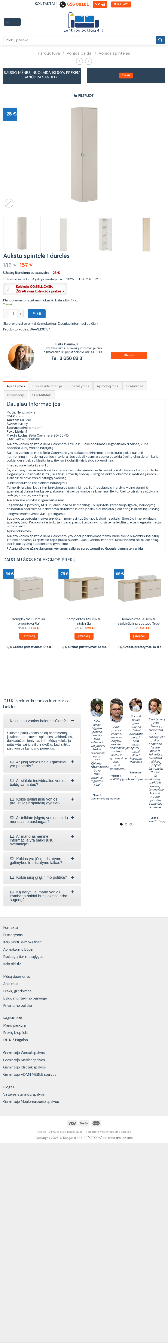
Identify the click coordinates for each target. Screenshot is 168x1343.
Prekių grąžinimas (17, 991)
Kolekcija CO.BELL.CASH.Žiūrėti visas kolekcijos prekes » (40, 289)
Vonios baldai (79, 53)
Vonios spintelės (114, 53)
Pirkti (37, 313)
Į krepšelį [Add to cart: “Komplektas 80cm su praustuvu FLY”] (29, 636)
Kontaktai (10, 927)
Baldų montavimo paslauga (25, 998)
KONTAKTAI (45, 3)
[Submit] (160, 40)
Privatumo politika (17, 1005)
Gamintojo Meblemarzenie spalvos (31, 1101)
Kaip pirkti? (12, 964)
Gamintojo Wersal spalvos (24, 1052)
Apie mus (10, 983)
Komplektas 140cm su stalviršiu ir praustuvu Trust (139, 621)
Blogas (8, 1087)
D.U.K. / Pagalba (15, 1040)
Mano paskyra (14, 1025)
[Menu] (12, 22)
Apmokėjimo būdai (18, 949)
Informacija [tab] (16, 395)
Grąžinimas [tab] (134, 386)
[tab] (42, 721)
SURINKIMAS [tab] (41, 395)
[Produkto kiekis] (13, 313)
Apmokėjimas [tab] (107, 386)
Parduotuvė (49, 53)
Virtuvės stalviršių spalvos (24, 1094)
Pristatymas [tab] (79, 386)
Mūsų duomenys (16, 976)
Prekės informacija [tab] (47, 386)
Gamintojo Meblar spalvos (24, 1060)
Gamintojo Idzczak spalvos (24, 1067)
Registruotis (12, 1018)
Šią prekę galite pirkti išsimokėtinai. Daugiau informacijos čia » (50, 323)
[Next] (159, 763)
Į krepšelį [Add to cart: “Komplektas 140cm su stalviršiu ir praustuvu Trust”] (139, 636)
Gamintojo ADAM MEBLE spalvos (29, 1074)
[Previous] (93, 763)
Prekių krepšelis (15, 1032)
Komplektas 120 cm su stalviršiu (84, 621)
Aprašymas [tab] (16, 386)
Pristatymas (13, 934)
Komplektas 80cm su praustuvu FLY (28, 621)
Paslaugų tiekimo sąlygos (23, 956)
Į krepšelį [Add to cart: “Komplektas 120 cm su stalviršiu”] (84, 636)
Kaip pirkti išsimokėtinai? (22, 942)
